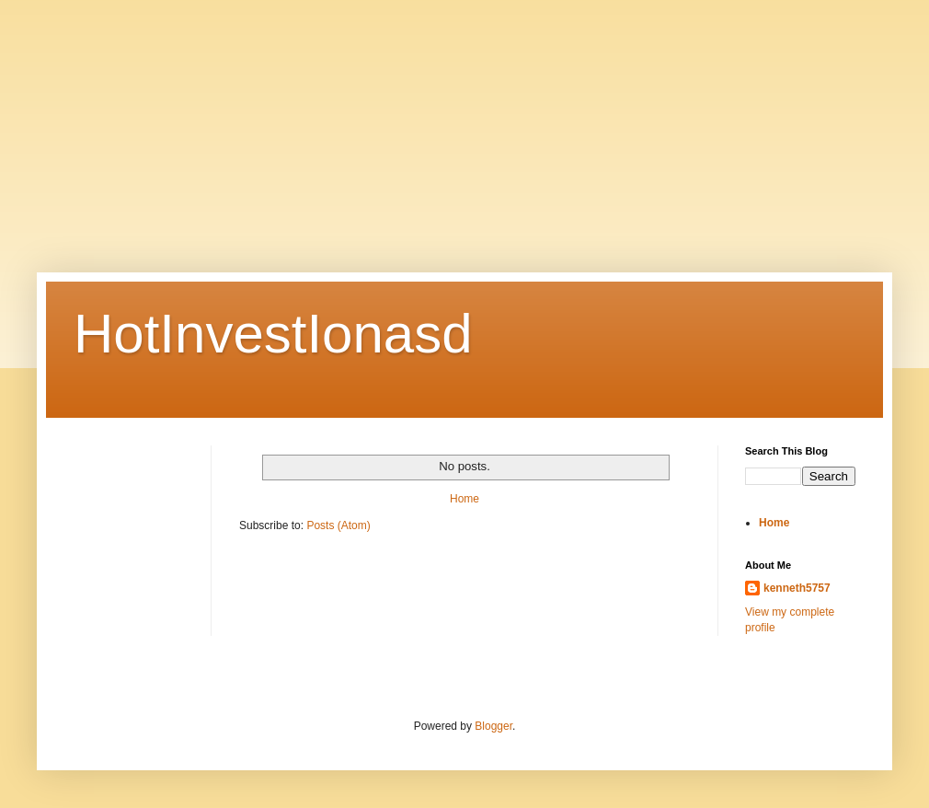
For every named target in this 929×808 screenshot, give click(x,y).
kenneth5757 (797, 588)
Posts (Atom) (338, 525)
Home (464, 498)
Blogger (493, 726)
